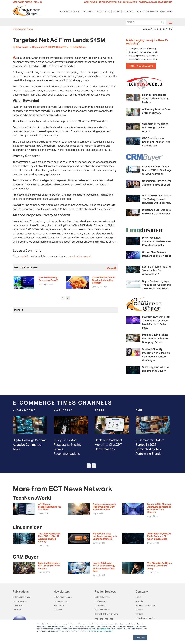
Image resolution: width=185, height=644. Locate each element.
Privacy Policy (103, 629)
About (138, 597)
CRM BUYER (90, 2)
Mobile (100, 11)
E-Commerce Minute (63, 597)
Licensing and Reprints (145, 618)
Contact (139, 614)
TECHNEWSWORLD (109, 2)
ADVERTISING (164, 2)
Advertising (140, 601)
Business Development (145, 605)
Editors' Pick (59, 605)
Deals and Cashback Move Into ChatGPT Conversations (109, 444)
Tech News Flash (61, 601)
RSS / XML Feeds (102, 610)
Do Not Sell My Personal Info (101, 631)
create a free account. (80, 256)
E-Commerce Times (23, 29)
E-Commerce (76, 11)
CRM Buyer (17, 605)
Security (117, 11)
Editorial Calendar (102, 597)
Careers (139, 610)
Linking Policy (100, 601)
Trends (139, 11)
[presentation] (63, 298)
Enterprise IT (89, 11)
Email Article (78, 47)
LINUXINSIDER (129, 2)
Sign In (38, 2)
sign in (23, 256)
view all (111, 268)
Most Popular (151, 11)
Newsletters (166, 11)
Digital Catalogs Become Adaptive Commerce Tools (30, 444)
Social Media (128, 11)
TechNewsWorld (20, 601)
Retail (108, 11)
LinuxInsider (18, 610)
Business (64, 11)
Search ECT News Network (106, 614)
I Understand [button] (140, 638)
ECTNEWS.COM (147, 2)
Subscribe (58, 610)
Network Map (100, 605)
